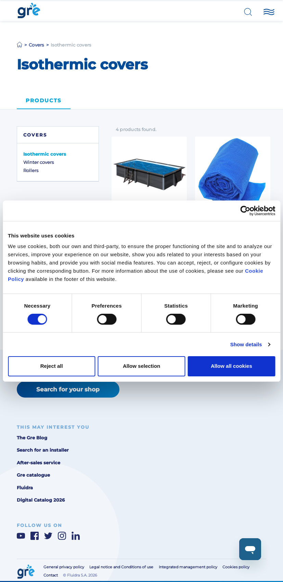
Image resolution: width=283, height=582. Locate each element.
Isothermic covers (44, 154)
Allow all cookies (231, 366)
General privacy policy (63, 567)
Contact (50, 575)
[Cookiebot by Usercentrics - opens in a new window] (245, 210)
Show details (246, 344)
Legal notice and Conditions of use (121, 567)
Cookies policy (235, 567)
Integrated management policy (188, 567)
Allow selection (141, 366)
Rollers (30, 170)
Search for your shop (68, 389)
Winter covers (38, 162)
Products (44, 101)
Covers (36, 45)
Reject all (51, 366)
